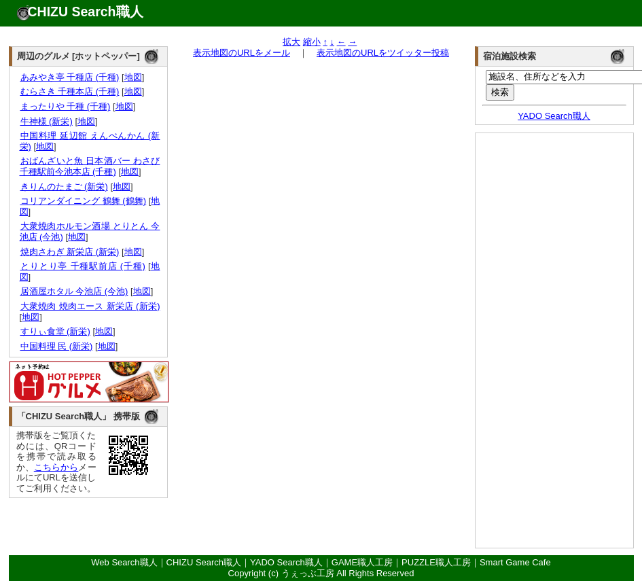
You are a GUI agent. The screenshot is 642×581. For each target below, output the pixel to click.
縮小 (312, 42)
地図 (133, 77)
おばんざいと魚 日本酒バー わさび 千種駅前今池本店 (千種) (90, 166)
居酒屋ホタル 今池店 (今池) (74, 291)
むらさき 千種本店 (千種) (70, 91)
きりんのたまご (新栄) (64, 186)
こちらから (56, 467)
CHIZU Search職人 (85, 11)
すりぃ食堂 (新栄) (55, 331)
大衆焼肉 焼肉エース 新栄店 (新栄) (90, 306)
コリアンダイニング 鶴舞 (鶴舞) (83, 201)
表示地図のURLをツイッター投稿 (383, 53)
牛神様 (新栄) (46, 121)
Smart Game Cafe (515, 562)
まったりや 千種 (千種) (65, 106)
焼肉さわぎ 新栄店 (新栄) (70, 252)
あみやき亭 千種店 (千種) (70, 77)
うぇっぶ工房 (307, 573)
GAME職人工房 (362, 562)
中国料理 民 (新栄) (56, 346)
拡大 (291, 42)
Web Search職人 (124, 562)
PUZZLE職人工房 (436, 562)
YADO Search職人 (554, 116)
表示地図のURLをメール (241, 53)
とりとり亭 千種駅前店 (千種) (82, 266)
